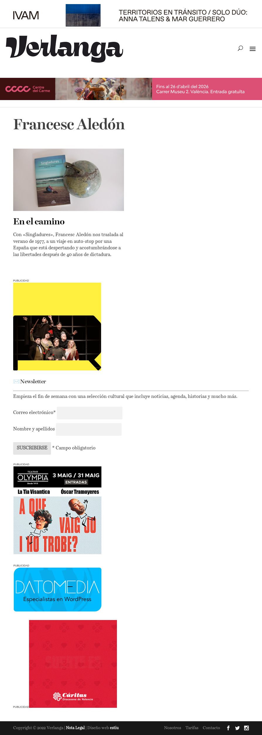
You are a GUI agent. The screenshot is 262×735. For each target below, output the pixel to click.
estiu (114, 728)
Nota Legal (76, 728)
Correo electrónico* (35, 413)
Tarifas (192, 728)
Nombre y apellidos (34, 429)
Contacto (211, 728)
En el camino (38, 222)
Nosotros (172, 728)
